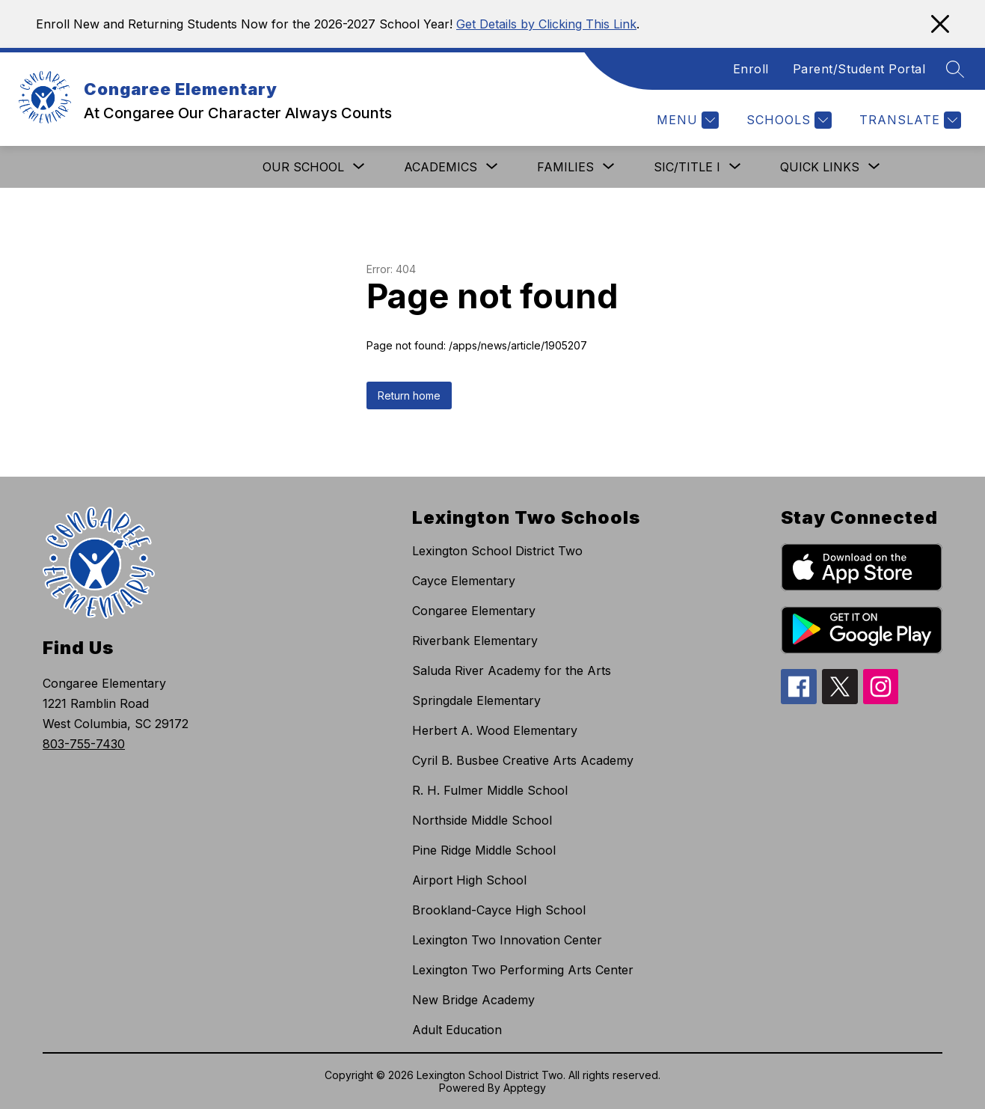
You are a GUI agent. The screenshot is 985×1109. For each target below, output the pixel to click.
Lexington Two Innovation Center (507, 939)
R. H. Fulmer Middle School (490, 790)
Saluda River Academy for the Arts (511, 670)
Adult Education (457, 1029)
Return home (409, 395)
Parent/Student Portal (859, 68)
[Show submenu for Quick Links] (819, 167)
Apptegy (524, 1087)
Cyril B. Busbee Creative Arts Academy (522, 760)
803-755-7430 (84, 743)
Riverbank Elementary (475, 640)
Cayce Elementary (463, 580)
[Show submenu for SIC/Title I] (687, 167)
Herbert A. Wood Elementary (494, 730)
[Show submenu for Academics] (440, 167)
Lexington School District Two (497, 550)
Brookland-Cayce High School (499, 909)
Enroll (751, 68)
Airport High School (469, 880)
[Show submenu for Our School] (303, 167)
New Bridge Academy (473, 999)
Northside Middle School (482, 820)
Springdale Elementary (476, 700)
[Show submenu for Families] (565, 167)
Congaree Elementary (474, 610)
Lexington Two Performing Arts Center (522, 969)
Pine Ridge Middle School (484, 850)
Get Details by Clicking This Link (546, 23)
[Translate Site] (908, 120)
